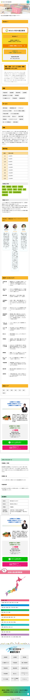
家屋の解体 (15, 667)
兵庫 (9, 621)
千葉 (21, 389)
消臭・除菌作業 (24, 662)
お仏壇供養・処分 (17, 691)
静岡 (9, 616)
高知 (9, 631)
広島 (9, 626)
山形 (15, 602)
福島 (17, 602)
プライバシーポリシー (15, 689)
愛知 (12, 616)
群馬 (12, 389)
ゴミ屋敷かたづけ (5, 662)
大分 (12, 636)
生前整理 (15, 657)
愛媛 (7, 631)
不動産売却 (5, 667)
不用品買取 (5, 673)
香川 (5, 631)
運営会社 (4, 689)
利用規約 (8, 689)
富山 (5, 612)
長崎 (7, 636)
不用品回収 (15, 662)
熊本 (9, 636)
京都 (5, 621)
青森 (5, 602)
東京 (25, 389)
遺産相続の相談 (24, 667)
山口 (12, 626)
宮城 (10, 602)
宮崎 (14, 636)
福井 (9, 612)
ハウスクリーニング (24, 673)
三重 (14, 616)
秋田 (12, 602)
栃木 (8, 389)
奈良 (12, 621)
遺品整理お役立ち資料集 (8, 691)
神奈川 (4, 392)
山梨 (2, 616)
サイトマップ (23, 691)
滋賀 (2, 621)
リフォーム (24, 678)
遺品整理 (5, 657)
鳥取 (2, 626)
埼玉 (17, 389)
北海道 (3, 602)
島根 (5, 626)
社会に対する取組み (23, 689)
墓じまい (15, 673)
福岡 (2, 636)
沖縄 (20, 636)
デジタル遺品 (5, 678)
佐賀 (5, 636)
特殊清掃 (24, 657)
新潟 (2, 612)
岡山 (7, 626)
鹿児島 (17, 636)
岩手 (8, 602)
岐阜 (7, 616)
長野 (5, 616)
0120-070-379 (15, 56)
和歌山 (14, 621)
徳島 (2, 631)
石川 (7, 612)
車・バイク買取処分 (15, 678)
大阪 (7, 621)
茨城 (4, 389)
